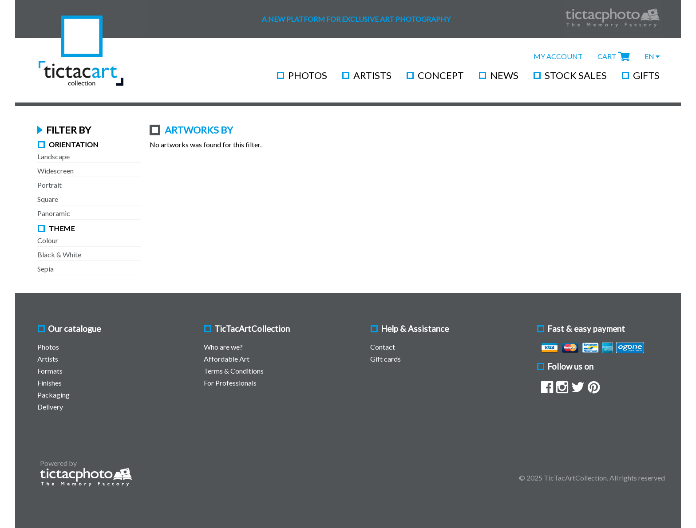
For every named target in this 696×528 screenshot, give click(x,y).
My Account (558, 56)
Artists (372, 75)
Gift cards (385, 359)
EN (652, 56)
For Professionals (230, 382)
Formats (50, 370)
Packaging (53, 394)
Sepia (45, 268)
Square (47, 199)
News (504, 75)
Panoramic (53, 213)
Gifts (646, 75)
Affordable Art (226, 359)
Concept (441, 75)
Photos (307, 75)
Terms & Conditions (234, 370)
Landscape (53, 156)
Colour (47, 240)
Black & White (59, 254)
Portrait (49, 185)
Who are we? (223, 347)
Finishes (49, 382)
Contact (382, 347)
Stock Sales (576, 75)
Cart (607, 56)
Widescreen (55, 170)
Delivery (50, 406)
